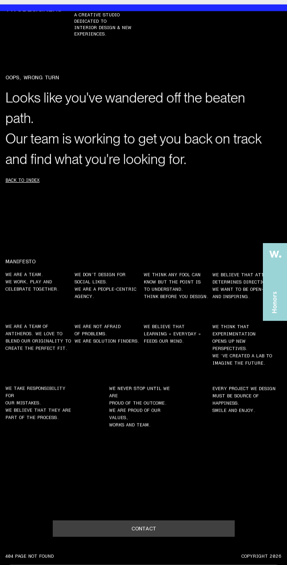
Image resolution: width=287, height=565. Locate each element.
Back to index (22, 180)
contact (143, 528)
